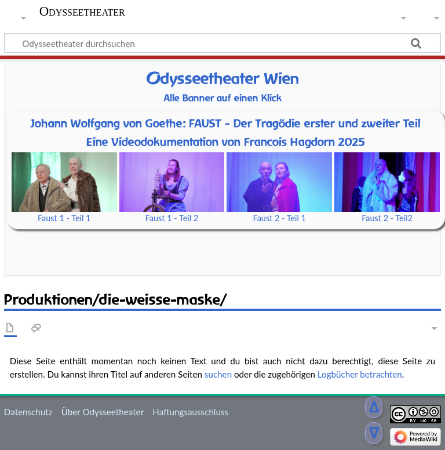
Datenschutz (28, 412)
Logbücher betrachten (360, 374)
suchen (218, 374)
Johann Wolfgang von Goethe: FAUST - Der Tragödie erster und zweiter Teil (226, 123)
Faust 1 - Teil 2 (172, 218)
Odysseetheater (82, 11)
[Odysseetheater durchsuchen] (222, 43)
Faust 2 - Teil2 (387, 218)
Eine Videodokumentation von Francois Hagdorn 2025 (225, 142)
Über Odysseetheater (102, 412)
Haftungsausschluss (190, 412)
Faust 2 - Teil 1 (280, 218)
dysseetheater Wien (222, 78)
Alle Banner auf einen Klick (223, 98)
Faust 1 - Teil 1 (64, 218)
